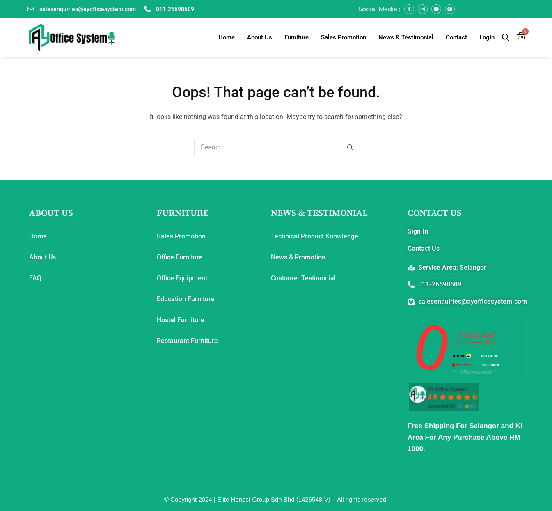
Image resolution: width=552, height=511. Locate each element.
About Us (259, 37)
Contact (456, 37)
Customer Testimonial (303, 278)
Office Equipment (182, 278)
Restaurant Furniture (187, 341)
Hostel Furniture (180, 320)
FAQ (35, 278)
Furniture (296, 37)
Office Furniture (180, 257)
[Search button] (350, 147)
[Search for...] (268, 147)
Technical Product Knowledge (314, 236)
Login (487, 37)
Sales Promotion (343, 37)
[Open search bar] (506, 37)
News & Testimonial (405, 37)
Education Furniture (186, 299)
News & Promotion (298, 257)
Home (226, 37)
